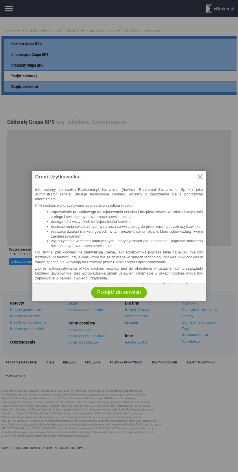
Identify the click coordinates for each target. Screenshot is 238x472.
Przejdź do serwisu (119, 292)
